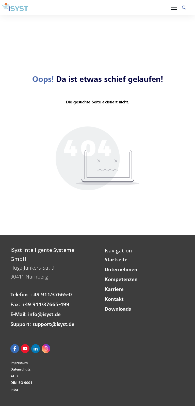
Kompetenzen (121, 280)
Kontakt (114, 299)
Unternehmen (121, 270)
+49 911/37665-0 (51, 295)
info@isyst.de (44, 315)
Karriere (114, 289)
